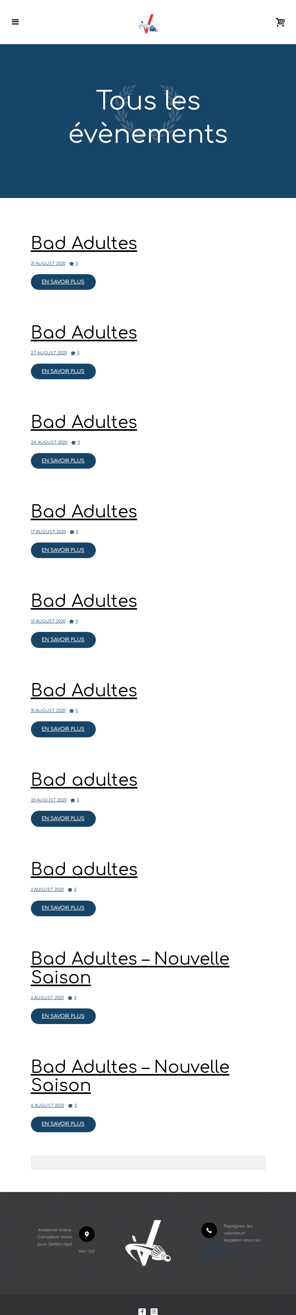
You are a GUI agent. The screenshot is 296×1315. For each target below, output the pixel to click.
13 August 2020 (47, 612)
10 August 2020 (47, 699)
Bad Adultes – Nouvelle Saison (126, 951)
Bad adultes (82, 768)
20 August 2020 (48, 787)
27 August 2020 (48, 350)
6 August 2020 (46, 1084)
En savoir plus (62, 280)
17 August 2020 (47, 524)
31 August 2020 (47, 262)
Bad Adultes (82, 243)
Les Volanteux (117, 1304)
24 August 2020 (48, 437)
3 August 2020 (46, 874)
